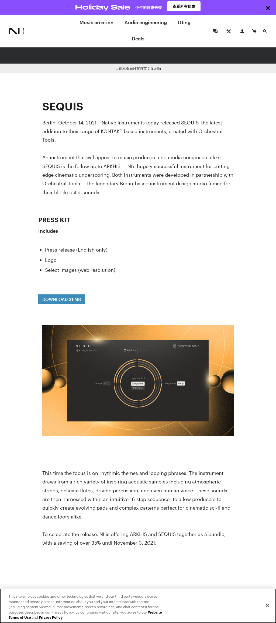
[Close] (267, 605)
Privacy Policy (51, 617)
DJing (184, 22)
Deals (138, 38)
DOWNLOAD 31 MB (61, 299)
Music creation (96, 22)
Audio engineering (146, 22)
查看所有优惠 (183, 7)
